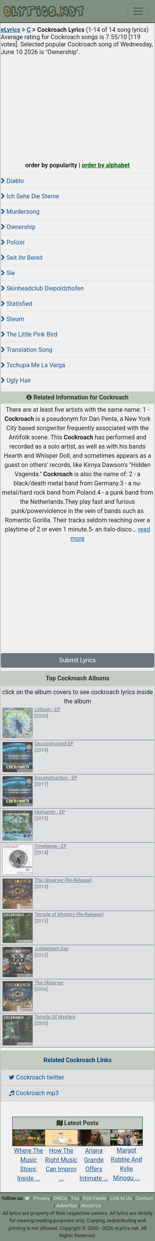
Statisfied (16, 303)
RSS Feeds (94, 1198)
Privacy (41, 1198)
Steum (12, 319)
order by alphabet (106, 165)
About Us (91, 1205)
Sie (8, 273)
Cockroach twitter (36, 1077)
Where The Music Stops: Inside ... (28, 1158)
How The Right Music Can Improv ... (61, 1158)
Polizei (12, 242)
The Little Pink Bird (29, 334)
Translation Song (26, 349)
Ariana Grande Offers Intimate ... (94, 1158)
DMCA (60, 1198)
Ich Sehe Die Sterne (30, 196)
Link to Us (121, 1198)
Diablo (12, 181)
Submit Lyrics (77, 660)
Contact (144, 1198)
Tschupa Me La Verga (33, 365)
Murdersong (20, 211)
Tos (75, 1198)
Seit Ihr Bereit (22, 257)
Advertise (66, 1205)
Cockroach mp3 (34, 1093)
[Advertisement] (77, 107)
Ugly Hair (16, 380)
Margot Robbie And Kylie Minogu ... (126, 1158)
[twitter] (27, 1198)
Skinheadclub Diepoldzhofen (42, 288)
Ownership (18, 227)
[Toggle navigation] (138, 11)
